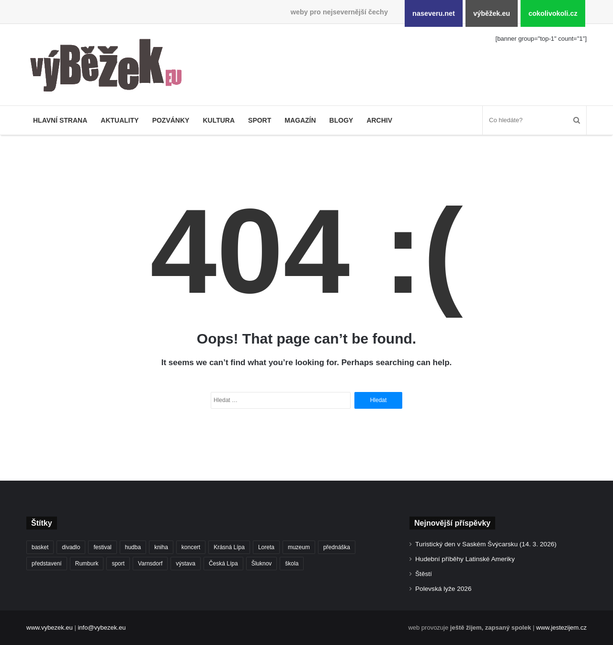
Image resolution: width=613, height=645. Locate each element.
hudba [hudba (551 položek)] (133, 547)
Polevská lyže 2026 (443, 588)
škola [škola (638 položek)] (291, 563)
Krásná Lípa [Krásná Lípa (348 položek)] (229, 547)
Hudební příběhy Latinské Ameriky (465, 559)
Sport (259, 120)
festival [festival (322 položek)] (102, 547)
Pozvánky (171, 120)
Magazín (300, 120)
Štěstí (423, 573)
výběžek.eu (491, 13)
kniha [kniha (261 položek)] (161, 547)
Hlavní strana (60, 120)
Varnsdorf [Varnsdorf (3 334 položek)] (150, 563)
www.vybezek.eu (49, 627)
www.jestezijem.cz (561, 627)
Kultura (219, 120)
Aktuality (119, 120)
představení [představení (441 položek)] (47, 563)
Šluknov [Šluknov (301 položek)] (261, 563)
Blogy (341, 120)
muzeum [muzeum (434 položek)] (299, 547)
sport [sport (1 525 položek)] (118, 563)
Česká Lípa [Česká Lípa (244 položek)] (223, 563)
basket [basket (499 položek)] (40, 547)
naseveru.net (433, 13)
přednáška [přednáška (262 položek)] (336, 547)
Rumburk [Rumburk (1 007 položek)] (87, 563)
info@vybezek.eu (101, 627)
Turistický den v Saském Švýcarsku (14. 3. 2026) (485, 544)
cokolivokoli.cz (552, 13)
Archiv (379, 120)
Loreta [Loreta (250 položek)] (266, 547)
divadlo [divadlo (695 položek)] (71, 547)
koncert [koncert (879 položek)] (191, 547)
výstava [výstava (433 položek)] (185, 563)
